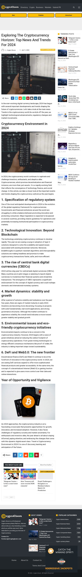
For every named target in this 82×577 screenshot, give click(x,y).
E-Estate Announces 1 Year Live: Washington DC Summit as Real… (68, 54)
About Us (24, 560)
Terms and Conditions (41, 566)
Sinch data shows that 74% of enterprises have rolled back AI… (69, 100)
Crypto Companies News (63, 532)
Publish (41, 15)
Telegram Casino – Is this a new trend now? (74, 40)
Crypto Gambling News (48, 49)
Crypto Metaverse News (63, 528)
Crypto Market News (62, 519)
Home (14, 560)
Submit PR (57, 7)
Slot (13, 15)
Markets (48, 7)
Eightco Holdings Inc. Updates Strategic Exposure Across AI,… (69, 131)
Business (39, 7)
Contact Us (37, 560)
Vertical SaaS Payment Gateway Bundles (74, 69)
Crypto (32, 7)
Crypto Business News (63, 524)
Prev (6, 497)
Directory (24, 7)
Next (12, 497)
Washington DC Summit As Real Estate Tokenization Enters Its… (68, 83)
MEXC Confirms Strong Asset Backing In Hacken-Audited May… (69, 178)
